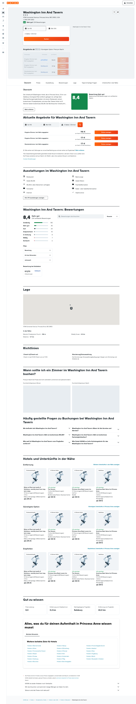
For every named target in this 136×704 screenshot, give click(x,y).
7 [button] (55, 50)
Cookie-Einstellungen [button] (29, 159)
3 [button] (37, 50)
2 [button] (80, 46)
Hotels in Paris (90, 651)
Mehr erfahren (79, 150)
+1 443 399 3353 (28, 20)
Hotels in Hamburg (32, 659)
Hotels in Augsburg (91, 653)
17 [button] (37, 59)
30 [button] (65, 64)
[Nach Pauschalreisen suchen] (3, 20)
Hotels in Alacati (32, 653)
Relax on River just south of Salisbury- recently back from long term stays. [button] (34, 489)
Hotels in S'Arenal (62, 651)
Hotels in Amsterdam (63, 656)
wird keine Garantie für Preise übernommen (67, 678)
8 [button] (60, 50)
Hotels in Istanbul (91, 648)
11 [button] (42, 55)
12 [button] (47, 55)
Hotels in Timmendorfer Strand (36, 651)
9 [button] (80, 50)
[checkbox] (32, 272)
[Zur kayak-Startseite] (13, 3)
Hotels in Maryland (65, 700)
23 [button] (65, 59)
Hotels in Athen (31, 648)
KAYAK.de (25, 700)
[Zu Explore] (3, 26)
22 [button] (60, 59)
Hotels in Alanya (61, 646)
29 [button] (60, 64)
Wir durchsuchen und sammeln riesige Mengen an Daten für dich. (72, 687)
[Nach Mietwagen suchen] (3, 16)
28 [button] (56, 64)
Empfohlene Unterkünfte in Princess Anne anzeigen (103, 548)
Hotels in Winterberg (63, 648)
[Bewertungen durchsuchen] (82, 216)
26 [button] (47, 64)
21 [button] (56, 59)
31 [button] (37, 68)
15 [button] (60, 55)
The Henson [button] (51, 489)
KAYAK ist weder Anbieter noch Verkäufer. (72, 683)
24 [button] (38, 64)
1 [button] (60, 46)
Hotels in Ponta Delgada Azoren (95, 646)
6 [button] (51, 50)
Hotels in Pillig (61, 659)
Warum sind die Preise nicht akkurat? (72, 690)
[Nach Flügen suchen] (3, 9)
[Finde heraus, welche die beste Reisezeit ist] (3, 34)
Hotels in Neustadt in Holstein (95, 659)
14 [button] (56, 55)
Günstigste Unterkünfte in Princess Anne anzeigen (103, 506)
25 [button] (42, 64)
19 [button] (47, 59)
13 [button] (51, 55)
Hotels (32, 700)
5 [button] (46, 50)
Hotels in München (32, 661)
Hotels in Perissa (32, 656)
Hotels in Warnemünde (34, 646)
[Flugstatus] (3, 30)
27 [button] (51, 64)
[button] (3, 3)
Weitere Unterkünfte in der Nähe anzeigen (106, 464)
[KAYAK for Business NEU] (3, 38)
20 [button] (51, 59)
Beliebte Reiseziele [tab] (32, 634)
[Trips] (3, 43)
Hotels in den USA (53, 700)
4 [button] (42, 50)
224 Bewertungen (39, 22)
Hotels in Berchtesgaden (64, 661)
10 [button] (38, 55)
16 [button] (65, 55)
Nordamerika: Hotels (41, 700)
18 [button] (42, 59)
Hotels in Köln (61, 653)
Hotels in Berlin (90, 656)
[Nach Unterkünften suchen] (3, 13)
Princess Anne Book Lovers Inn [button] (81, 489)
